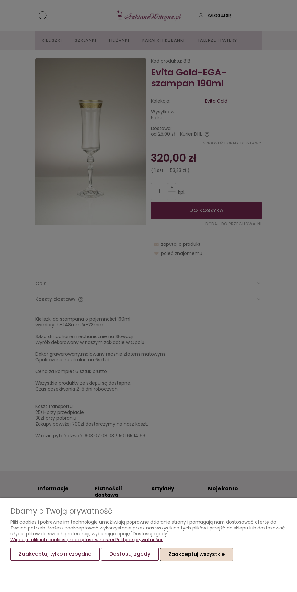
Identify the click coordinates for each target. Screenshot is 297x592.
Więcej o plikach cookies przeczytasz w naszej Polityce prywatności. (86, 540)
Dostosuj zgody (129, 554)
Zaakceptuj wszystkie (196, 554)
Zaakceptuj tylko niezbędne (55, 554)
